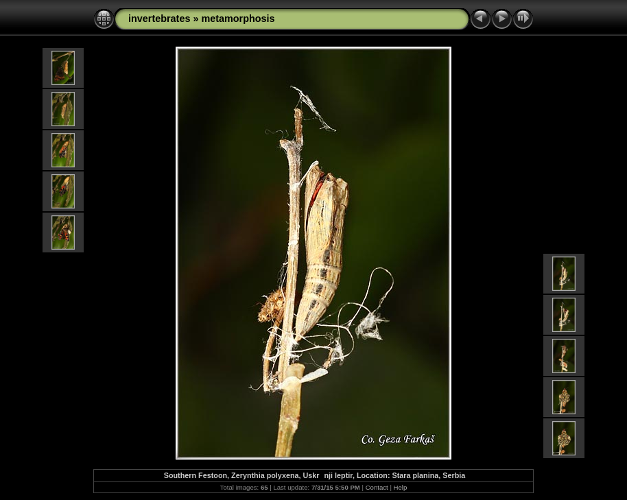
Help (400, 487)
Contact (377, 487)
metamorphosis (237, 18)
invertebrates (159, 18)
